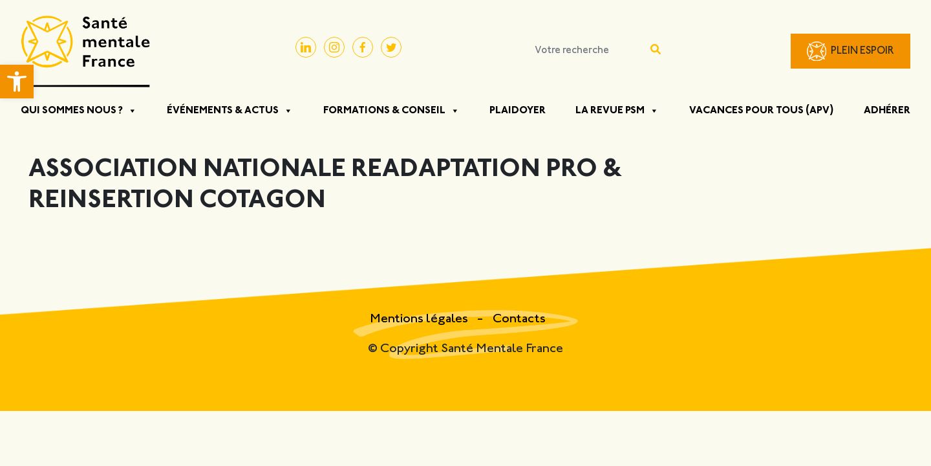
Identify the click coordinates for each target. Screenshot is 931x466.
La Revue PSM (617, 111)
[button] (17, 81)
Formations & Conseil (391, 111)
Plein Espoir (862, 51)
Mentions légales (420, 319)
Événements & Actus (230, 111)
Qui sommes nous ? (79, 111)
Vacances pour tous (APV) (761, 110)
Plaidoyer (517, 110)
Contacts (519, 319)
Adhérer (887, 110)
